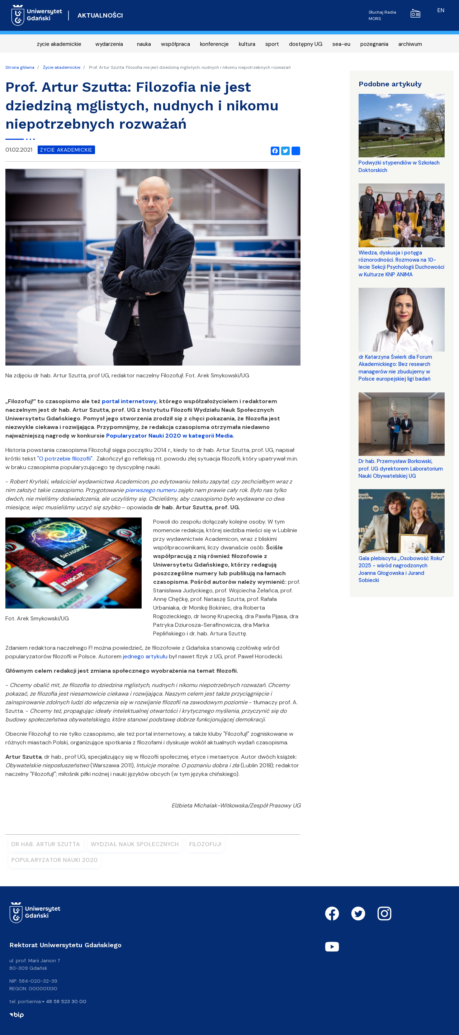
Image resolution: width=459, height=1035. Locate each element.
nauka (144, 44)
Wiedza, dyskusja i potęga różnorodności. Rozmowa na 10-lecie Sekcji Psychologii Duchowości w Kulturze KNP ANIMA (401, 263)
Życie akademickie (61, 67)
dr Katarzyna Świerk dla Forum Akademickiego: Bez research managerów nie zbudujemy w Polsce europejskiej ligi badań (395, 367)
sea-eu (341, 44)
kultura (247, 44)
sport (272, 44)
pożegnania (374, 44)
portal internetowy (129, 401)
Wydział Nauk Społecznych (135, 844)
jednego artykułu (145, 656)
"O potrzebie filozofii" (65, 458)
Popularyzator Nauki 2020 (54, 860)
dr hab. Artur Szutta (45, 844)
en (440, 10)
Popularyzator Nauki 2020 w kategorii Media (169, 435)
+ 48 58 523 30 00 (64, 1001)
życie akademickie (59, 44)
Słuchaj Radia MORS (394, 15)
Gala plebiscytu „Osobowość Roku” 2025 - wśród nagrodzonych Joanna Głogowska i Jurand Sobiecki (401, 569)
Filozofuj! (205, 844)
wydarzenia (109, 44)
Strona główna (19, 67)
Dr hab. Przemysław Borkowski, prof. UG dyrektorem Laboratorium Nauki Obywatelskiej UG (401, 469)
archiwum (410, 44)
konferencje (214, 44)
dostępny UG (305, 44)
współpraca (175, 44)
